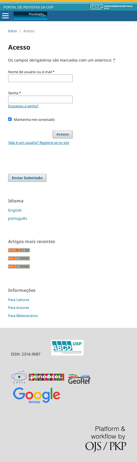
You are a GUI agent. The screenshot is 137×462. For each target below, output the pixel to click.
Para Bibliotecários (23, 315)
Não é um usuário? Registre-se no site (38, 142)
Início (12, 30)
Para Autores (18, 307)
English (15, 210)
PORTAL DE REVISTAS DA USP (28, 7)
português (17, 218)
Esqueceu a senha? (23, 106)
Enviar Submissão (27, 177)
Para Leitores (18, 299)
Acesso (62, 134)
